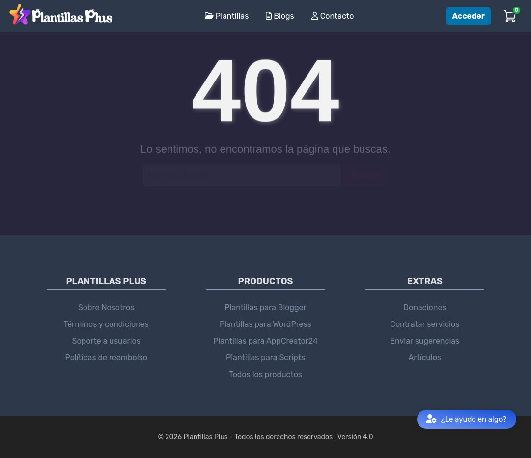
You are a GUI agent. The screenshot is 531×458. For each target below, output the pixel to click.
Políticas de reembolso (106, 357)
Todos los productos (265, 374)
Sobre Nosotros (106, 307)
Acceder (468, 16)
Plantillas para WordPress (265, 324)
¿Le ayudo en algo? (466, 419)
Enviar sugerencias (424, 341)
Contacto (332, 16)
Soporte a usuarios (106, 341)
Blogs (280, 16)
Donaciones (424, 307)
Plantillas (227, 16)
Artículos (424, 357)
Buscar (364, 175)
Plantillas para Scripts (265, 357)
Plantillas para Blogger (265, 307)
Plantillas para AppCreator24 (265, 341)
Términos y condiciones (106, 324)
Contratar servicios (424, 324)
